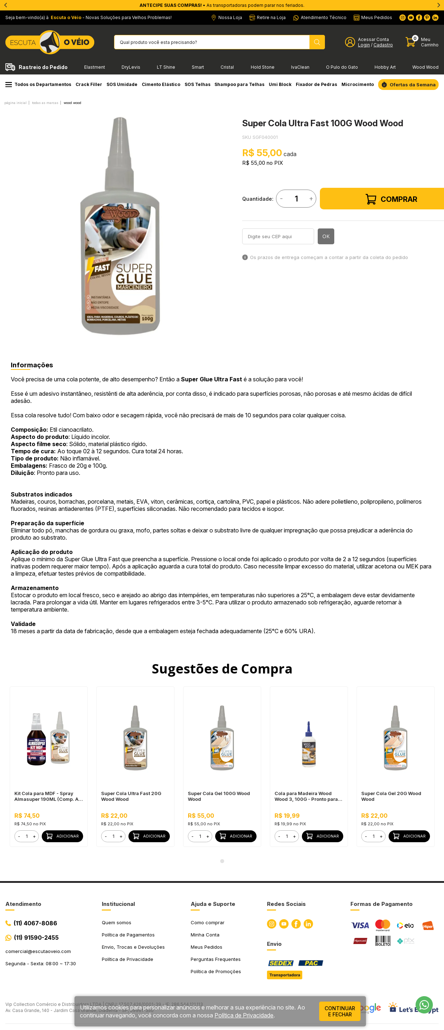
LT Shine (166, 67)
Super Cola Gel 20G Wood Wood (391, 796)
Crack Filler (89, 84)
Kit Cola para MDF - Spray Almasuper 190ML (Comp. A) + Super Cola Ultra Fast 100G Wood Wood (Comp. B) (47, 796)
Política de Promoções (216, 971)
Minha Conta (205, 935)
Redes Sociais (286, 903)
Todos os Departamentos (38, 84)
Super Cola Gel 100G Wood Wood (219, 796)
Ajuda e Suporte (213, 903)
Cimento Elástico (161, 84)
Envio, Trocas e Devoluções (133, 947)
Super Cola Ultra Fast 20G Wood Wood (131, 796)
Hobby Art (385, 67)
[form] (26, 836)
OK (326, 236)
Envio (274, 943)
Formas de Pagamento (381, 903)
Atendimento (23, 903)
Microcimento (357, 84)
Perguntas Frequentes (216, 959)
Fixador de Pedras (316, 84)
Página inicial (15, 103)
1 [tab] (222, 861)
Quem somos (116, 922)
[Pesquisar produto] (317, 42)
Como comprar (208, 922)
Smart (198, 67)
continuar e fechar (340, 1011)
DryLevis (131, 67)
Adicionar (62, 836)
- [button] (19, 836)
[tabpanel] (120, 226)
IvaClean (300, 67)
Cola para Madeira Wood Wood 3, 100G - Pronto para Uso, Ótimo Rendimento (306, 796)
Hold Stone (263, 67)
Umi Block (280, 84)
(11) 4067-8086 (35, 923)
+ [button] (34, 836)
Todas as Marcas (45, 103)
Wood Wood (425, 67)
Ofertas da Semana (413, 84)
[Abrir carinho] (422, 42)
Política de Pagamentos (128, 935)
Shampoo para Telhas (239, 84)
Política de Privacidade (127, 959)
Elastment (94, 67)
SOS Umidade (122, 84)
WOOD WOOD (72, 103)
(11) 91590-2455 (36, 937)
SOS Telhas (197, 84)
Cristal (227, 67)
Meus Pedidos (206, 947)
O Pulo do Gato (342, 67)
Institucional (118, 903)
